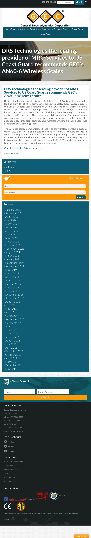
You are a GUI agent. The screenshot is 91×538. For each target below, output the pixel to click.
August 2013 (12, 340)
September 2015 (14, 319)
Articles (9, 167)
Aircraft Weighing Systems (17, 29)
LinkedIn (9, 451)
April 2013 (11, 347)
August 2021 (12, 252)
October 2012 (13, 354)
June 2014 (11, 333)
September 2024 (14, 213)
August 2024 (12, 216)
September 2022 (14, 227)
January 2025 (13, 209)
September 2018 (14, 276)
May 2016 (11, 308)
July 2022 (11, 234)
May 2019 (11, 269)
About (48, 34)
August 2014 (12, 326)
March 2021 (12, 255)
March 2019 (12, 273)
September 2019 (14, 266)
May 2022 (11, 238)
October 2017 (13, 284)
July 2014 (11, 329)
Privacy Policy (46, 513)
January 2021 (13, 259)
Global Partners (78, 29)
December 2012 (14, 351)
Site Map (36, 513)
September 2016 (14, 298)
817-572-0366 (14, 421)
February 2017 (13, 291)
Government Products (52, 29)
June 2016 (11, 305)
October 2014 (13, 322)
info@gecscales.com (15, 431)
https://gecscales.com (45, 18)
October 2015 (13, 315)
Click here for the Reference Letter (23, 148)
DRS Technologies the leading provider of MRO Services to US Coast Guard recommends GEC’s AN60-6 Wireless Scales (41, 92)
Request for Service (11, 482)
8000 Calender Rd (10, 413)
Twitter (9, 447)
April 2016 (11, 312)
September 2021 (14, 248)
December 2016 (14, 294)
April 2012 (11, 358)
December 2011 (14, 365)
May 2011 (11, 368)
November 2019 (14, 262)
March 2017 (12, 287)
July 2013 (11, 344)
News (42, 34)
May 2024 (11, 220)
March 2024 (12, 223)
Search (86, 1)
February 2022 (13, 245)
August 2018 (12, 280)
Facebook (9, 442)
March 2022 (12, 241)
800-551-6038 (16, 428)
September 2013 (14, 337)
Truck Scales (35, 29)
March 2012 (12, 361)
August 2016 (12, 301)
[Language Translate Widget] (65, 2)
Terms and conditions (71, 513)
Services (67, 29)
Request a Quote (10, 478)
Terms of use (57, 513)
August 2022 (12, 230)
